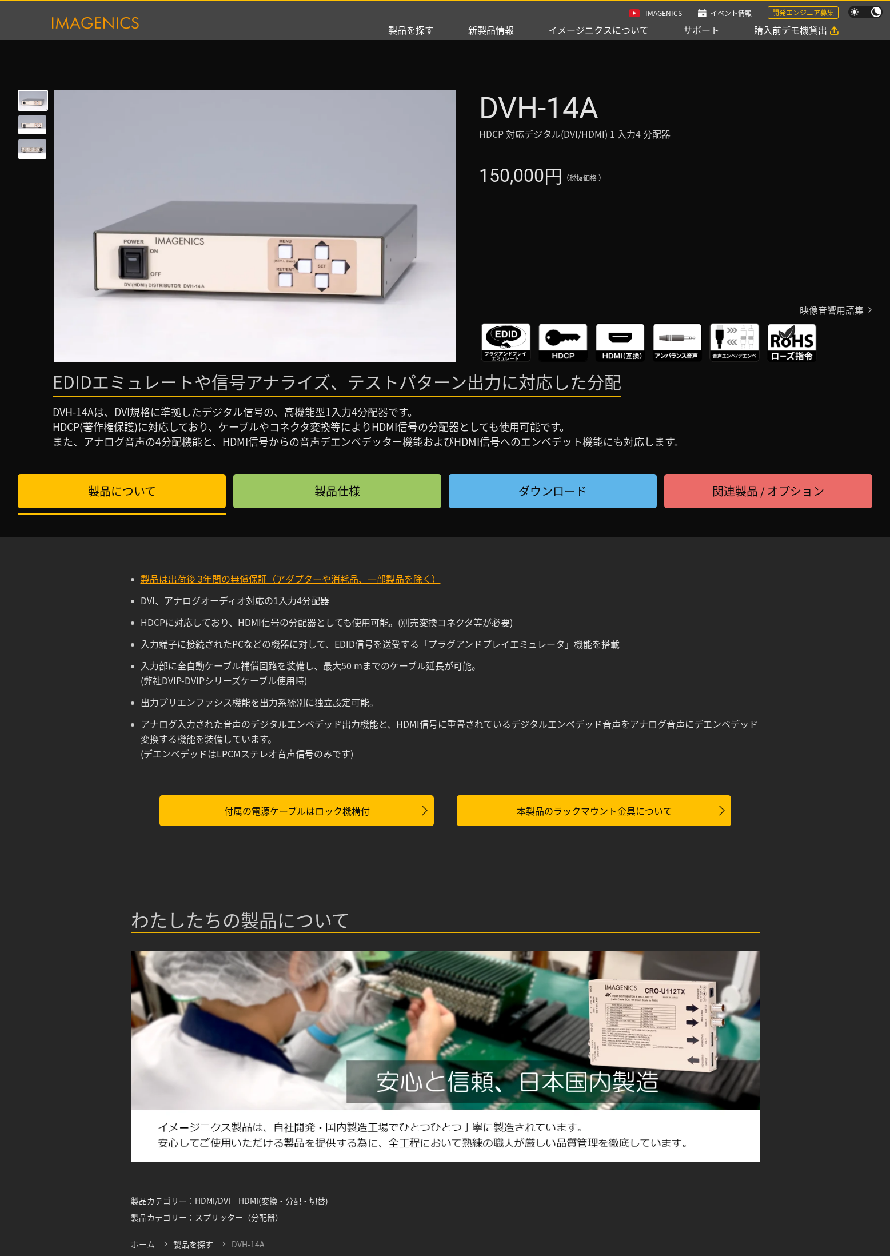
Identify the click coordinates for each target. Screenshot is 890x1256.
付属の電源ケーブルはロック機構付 (297, 811)
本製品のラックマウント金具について (594, 811)
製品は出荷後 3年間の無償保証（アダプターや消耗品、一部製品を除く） (291, 578)
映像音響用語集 (832, 310)
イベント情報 (731, 13)
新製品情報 (491, 30)
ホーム (143, 1244)
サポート (701, 30)
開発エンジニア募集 (803, 12)
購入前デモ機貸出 (790, 30)
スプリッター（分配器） (239, 1217)
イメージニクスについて (598, 30)
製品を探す (411, 30)
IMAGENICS (663, 13)
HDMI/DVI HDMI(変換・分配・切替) (261, 1200)
